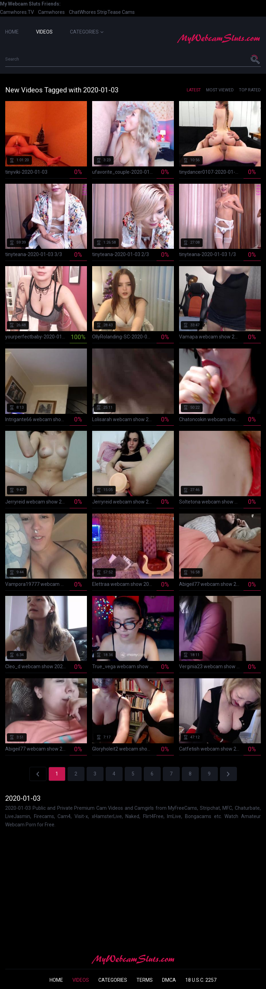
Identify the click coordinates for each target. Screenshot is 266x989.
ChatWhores (82, 12)
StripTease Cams (116, 12)
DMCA (169, 980)
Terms (144, 980)
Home (12, 32)
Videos (44, 32)
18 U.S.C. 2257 (200, 980)
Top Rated (250, 90)
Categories (87, 32)
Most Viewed (220, 90)
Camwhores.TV (17, 12)
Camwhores (51, 12)
